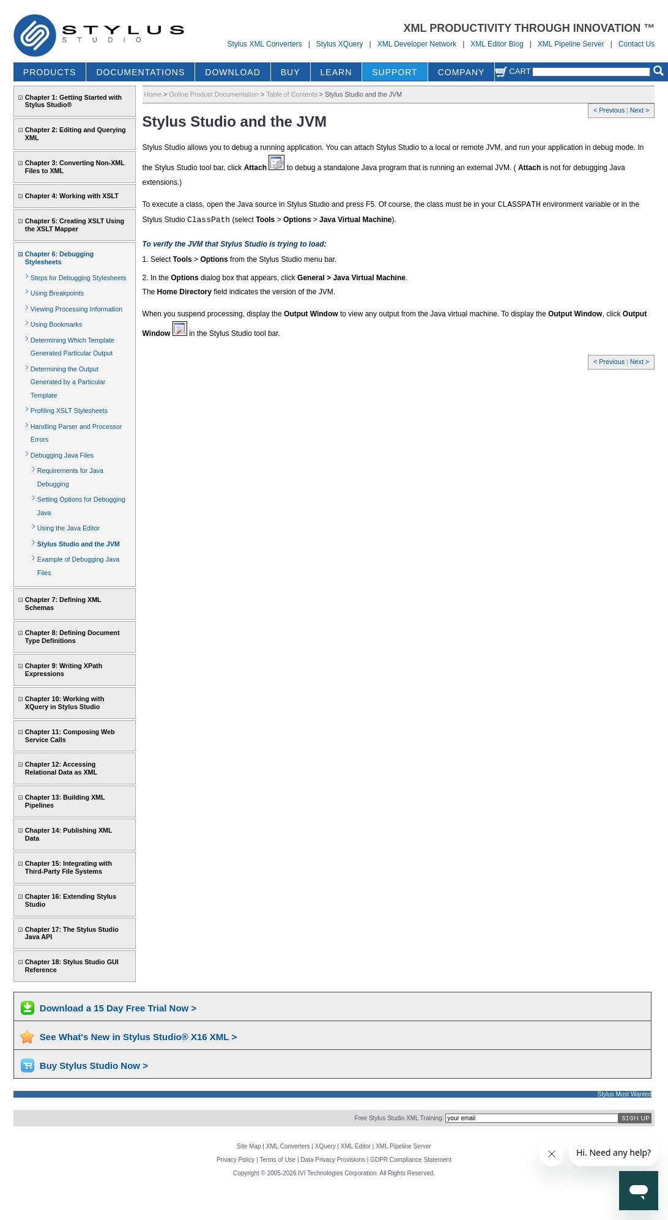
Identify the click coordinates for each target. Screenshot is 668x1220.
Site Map (249, 1146)
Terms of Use (277, 1159)
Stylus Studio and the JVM (78, 544)
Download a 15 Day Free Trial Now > (118, 1008)
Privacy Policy (235, 1159)
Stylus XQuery (339, 44)
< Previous (609, 110)
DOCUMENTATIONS (140, 72)
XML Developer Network (417, 44)
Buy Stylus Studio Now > (94, 1065)
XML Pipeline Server (571, 44)
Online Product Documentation (214, 94)
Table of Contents (291, 94)
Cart (512, 71)
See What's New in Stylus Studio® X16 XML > (138, 1037)
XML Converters (288, 1146)
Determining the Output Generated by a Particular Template (68, 382)
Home (153, 94)
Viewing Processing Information (76, 309)
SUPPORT (394, 72)
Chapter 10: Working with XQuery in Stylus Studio (64, 702)
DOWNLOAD (232, 72)
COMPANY (461, 72)
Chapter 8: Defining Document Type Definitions (72, 636)
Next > (639, 110)
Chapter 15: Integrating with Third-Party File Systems (68, 867)
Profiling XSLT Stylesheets (69, 410)
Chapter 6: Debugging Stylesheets (59, 258)
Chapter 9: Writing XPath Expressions (63, 669)
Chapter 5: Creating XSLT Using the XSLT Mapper (74, 224)
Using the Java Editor (68, 528)
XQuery (325, 1146)
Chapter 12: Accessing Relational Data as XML (61, 768)
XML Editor (356, 1146)
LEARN (336, 72)
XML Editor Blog (496, 44)
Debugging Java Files (62, 455)
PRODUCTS (49, 72)
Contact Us (636, 44)
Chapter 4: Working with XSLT (72, 195)
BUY (290, 72)
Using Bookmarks (56, 324)
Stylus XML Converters (264, 44)
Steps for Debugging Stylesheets (79, 277)
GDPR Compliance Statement (410, 1159)
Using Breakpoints (57, 293)
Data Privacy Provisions (332, 1159)
